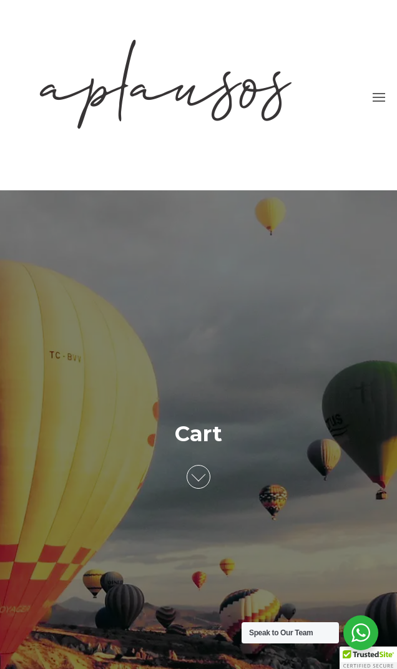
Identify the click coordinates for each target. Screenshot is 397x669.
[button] (379, 97)
